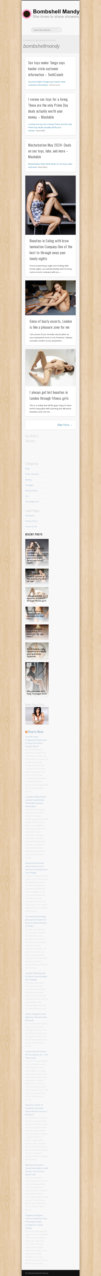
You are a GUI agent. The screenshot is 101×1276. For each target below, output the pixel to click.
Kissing (28, 479)
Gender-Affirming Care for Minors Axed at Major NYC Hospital (36, 976)
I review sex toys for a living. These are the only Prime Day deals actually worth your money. (50, 127)
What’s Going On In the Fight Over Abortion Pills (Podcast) (36, 1017)
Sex (27, 496)
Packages (29, 485)
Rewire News (36, 731)
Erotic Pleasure (32, 474)
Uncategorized (32, 501)
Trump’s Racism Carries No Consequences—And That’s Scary (36, 1054)
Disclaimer (30, 515)
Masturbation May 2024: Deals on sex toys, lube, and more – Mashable (49, 150)
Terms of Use (31, 526)
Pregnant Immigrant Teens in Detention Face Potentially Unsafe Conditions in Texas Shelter (36, 1221)
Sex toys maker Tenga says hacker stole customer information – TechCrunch (46, 68)
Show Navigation (68, 27)
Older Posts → (65, 425)
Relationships (31, 490)
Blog (27, 468)
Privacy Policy (31, 521)
